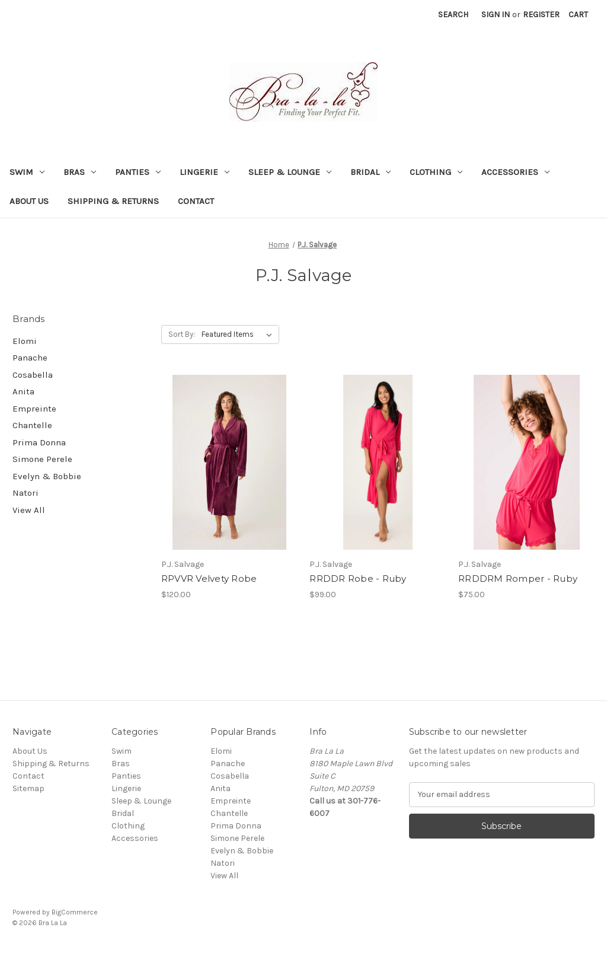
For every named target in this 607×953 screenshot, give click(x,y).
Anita (23, 391)
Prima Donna (39, 442)
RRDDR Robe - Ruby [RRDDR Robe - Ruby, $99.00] (357, 578)
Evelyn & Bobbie (46, 476)
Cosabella (32, 374)
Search (453, 14)
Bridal (370, 172)
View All (28, 510)
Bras (79, 172)
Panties (138, 172)
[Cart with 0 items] (578, 14)
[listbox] (239, 334)
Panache (29, 357)
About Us (29, 201)
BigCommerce (75, 912)
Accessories (515, 172)
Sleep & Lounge (289, 172)
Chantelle (32, 425)
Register (541, 14)
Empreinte (34, 408)
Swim (26, 172)
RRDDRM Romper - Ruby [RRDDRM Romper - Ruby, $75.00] (517, 578)
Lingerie (204, 172)
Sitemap (28, 788)
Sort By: (181, 334)
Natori (25, 492)
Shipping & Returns (113, 201)
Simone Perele (42, 459)
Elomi (24, 341)
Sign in (495, 14)
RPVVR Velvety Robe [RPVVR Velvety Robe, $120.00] (209, 578)
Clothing (436, 172)
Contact (196, 201)
